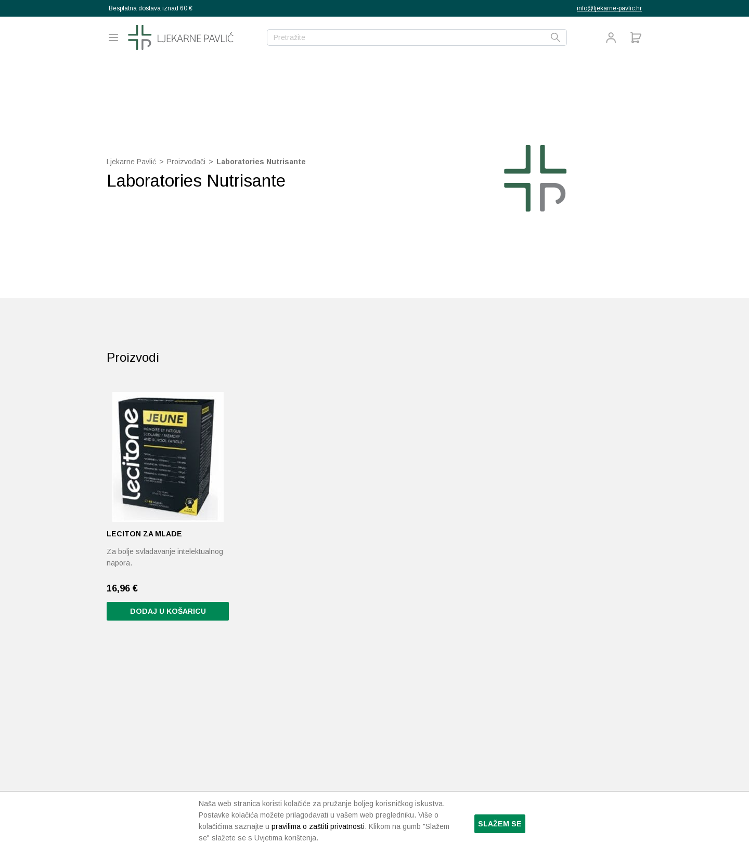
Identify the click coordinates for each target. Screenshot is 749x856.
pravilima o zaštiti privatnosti (318, 826)
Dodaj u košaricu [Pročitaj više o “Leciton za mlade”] (168, 611)
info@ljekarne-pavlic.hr (609, 8)
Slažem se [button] (500, 824)
